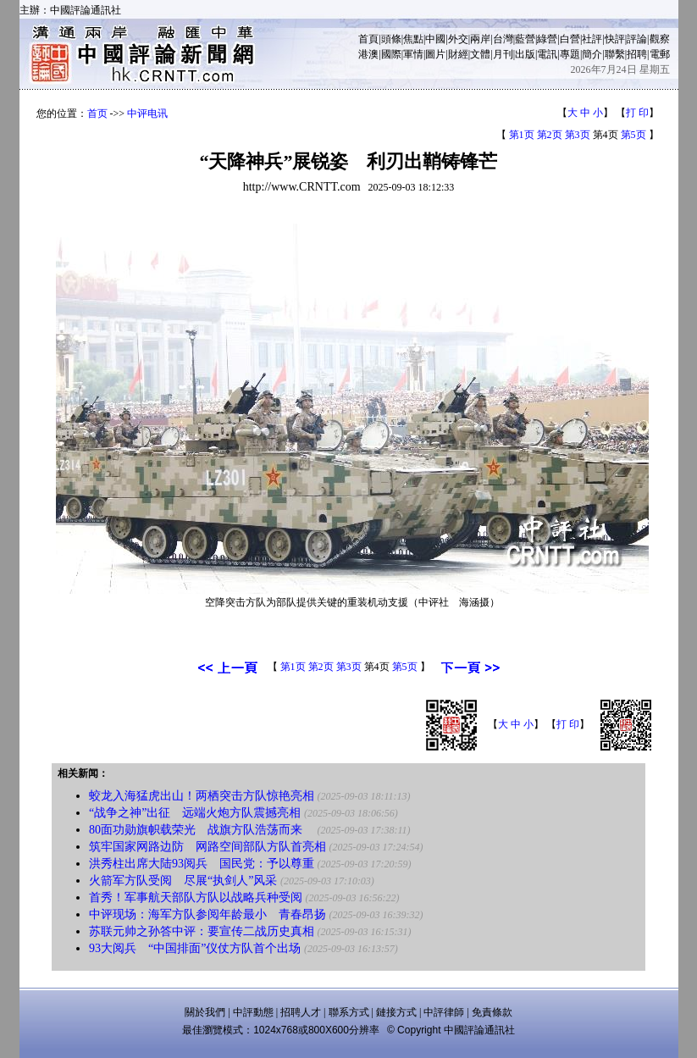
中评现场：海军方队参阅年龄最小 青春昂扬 (207, 914)
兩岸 (480, 39)
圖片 (435, 54)
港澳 (368, 54)
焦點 (413, 39)
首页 (97, 113)
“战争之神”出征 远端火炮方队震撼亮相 (195, 812)
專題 (570, 54)
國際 (391, 54)
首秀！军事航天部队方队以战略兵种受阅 (195, 897)
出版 (525, 54)
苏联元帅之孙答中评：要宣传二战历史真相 (201, 931)
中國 (435, 39)
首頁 (368, 39)
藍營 (525, 39)
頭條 (391, 39)
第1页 (521, 135)
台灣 (503, 39)
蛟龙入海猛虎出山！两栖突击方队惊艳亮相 (201, 795)
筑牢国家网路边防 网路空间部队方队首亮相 (207, 846)
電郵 (660, 54)
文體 (480, 54)
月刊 (503, 54)
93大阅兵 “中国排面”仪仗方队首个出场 (195, 948)
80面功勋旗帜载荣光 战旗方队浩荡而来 (201, 829)
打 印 (637, 113)
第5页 (633, 135)
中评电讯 (147, 113)
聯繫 (615, 54)
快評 (615, 39)
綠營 (547, 39)
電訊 (547, 54)
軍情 (413, 54)
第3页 (577, 135)
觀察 (660, 39)
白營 (570, 39)
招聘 (637, 54)
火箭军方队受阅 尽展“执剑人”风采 (183, 880)
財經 (458, 54)
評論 (637, 39)
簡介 (592, 54)
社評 (592, 39)
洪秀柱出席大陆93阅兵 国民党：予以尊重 (201, 863)
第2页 (549, 135)
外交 (458, 39)
